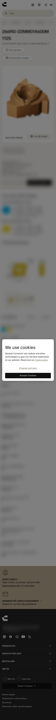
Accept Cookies (28, 375)
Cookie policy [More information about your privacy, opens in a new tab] (41, 360)
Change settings (28, 368)
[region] (28, 360)
